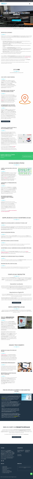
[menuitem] (4, 1)
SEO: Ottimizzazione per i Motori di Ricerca (7, 28)
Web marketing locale (5, 468)
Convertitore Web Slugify (5, 472)
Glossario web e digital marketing (7, 471)
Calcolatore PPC (4, 469)
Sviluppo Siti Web (4, 466)
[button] (29, 4)
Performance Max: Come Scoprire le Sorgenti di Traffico (20, 451)
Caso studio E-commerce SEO (19, 455)
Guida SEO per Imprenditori (6, 470)
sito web (5, 177)
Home (1, 28)
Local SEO (13, 146)
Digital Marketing (4, 467)
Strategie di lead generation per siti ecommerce (27, 451)
